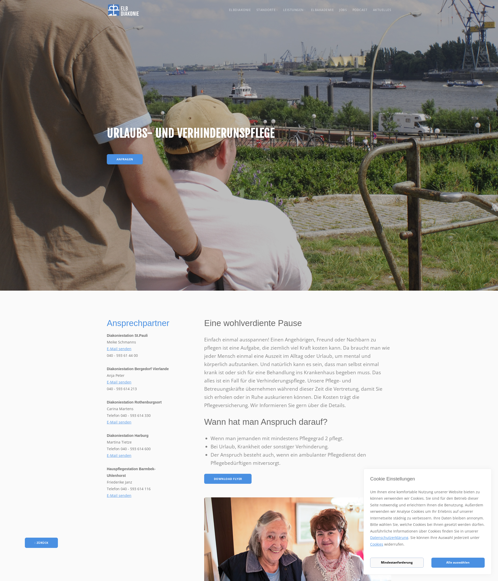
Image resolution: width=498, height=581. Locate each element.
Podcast (360, 10)
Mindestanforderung (397, 562)
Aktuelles (382, 10)
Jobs (343, 10)
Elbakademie (322, 10)
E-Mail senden (119, 348)
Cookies (387, 547)
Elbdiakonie (240, 10)
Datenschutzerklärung (404, 540)
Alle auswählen (458, 562)
